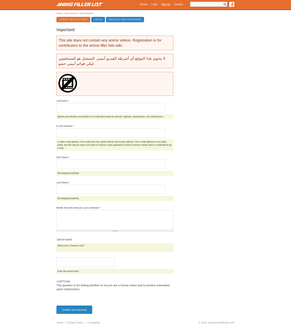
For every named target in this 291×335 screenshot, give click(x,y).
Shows (144, 4)
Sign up (165, 4)
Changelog (93, 322)
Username (62, 101)
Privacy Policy (75, 322)
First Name (63, 157)
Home (59, 13)
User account (71, 13)
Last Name (63, 182)
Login (154, 4)
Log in (98, 19)
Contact (178, 4)
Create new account (74, 19)
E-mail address (65, 126)
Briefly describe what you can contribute (78, 208)
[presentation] (84, 298)
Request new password (125, 19)
